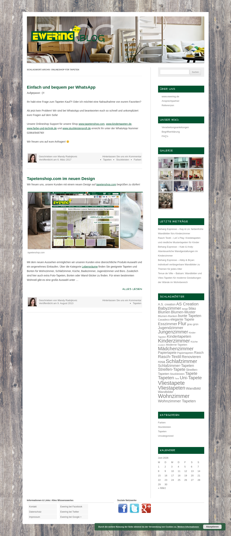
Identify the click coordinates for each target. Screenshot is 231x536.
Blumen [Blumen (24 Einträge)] (164, 312)
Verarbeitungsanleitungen (175, 127)
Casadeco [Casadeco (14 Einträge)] (164, 319)
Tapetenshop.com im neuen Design (61, 178)
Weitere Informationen (188, 527)
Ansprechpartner (170, 101)
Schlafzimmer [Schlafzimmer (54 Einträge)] (181, 361)
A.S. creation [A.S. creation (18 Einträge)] (167, 304)
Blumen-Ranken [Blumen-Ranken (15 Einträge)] (167, 316)
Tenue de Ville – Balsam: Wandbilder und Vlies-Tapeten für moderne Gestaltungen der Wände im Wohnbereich (180, 278)
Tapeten (107, 159)
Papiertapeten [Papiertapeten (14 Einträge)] (185, 352)
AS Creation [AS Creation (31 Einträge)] (187, 304)
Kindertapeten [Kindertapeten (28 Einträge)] (179, 336)
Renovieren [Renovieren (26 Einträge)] (191, 357)
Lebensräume (90, 266)
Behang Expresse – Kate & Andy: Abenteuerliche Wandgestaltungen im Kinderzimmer (178, 251)
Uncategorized (166, 435)
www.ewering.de (170, 96)
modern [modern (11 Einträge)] (161, 345)
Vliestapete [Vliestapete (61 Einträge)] (171, 383)
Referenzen (168, 105)
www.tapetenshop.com (92, 123)
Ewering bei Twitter (69, 512)
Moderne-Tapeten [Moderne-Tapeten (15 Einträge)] (176, 344)
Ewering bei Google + (71, 517)
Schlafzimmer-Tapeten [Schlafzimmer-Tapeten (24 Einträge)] (176, 366)
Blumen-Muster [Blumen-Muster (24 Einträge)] (183, 312)
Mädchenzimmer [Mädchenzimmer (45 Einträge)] (176, 348)
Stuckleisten (122, 159)
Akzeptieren (212, 526)
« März (162, 488)
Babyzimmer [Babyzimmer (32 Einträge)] (169, 308)
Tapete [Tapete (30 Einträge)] (191, 373)
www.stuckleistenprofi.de (77, 128)
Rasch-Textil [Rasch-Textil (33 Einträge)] (169, 356)
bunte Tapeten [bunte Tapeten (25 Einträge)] (189, 316)
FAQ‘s (165, 136)
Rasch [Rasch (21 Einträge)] (198, 353)
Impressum (34, 517)
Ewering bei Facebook (71, 506)
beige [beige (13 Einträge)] (185, 308)
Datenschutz (35, 512)
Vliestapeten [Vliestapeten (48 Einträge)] (171, 388)
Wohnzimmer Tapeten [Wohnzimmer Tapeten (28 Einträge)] (177, 401)
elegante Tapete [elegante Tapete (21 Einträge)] (182, 319)
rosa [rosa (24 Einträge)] (161, 362)
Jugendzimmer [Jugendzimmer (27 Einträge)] (170, 328)
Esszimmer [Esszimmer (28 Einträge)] (167, 324)
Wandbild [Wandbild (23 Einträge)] (193, 388)
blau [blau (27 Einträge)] (192, 308)
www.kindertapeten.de (118, 123)
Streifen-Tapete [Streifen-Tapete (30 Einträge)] (171, 369)
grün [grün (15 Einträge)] (195, 324)
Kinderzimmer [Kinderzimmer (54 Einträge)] (174, 341)
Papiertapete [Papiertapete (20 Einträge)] (167, 353)
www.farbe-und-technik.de (42, 128)
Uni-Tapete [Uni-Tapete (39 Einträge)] (191, 377)
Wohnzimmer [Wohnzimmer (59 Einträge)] (174, 396)
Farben (137, 159)
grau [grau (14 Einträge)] (189, 324)
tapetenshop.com (106, 184)
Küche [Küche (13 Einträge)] (194, 341)
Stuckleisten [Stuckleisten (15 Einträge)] (177, 373)
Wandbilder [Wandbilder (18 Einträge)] (165, 392)
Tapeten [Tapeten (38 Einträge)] (166, 377)
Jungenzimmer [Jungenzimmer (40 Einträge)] (173, 331)
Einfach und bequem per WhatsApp (61, 87)
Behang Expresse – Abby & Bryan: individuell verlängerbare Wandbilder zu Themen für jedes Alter (179, 264)
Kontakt (33, 506)
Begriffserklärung (171, 131)
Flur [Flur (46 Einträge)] (182, 323)
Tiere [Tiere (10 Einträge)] (177, 378)
